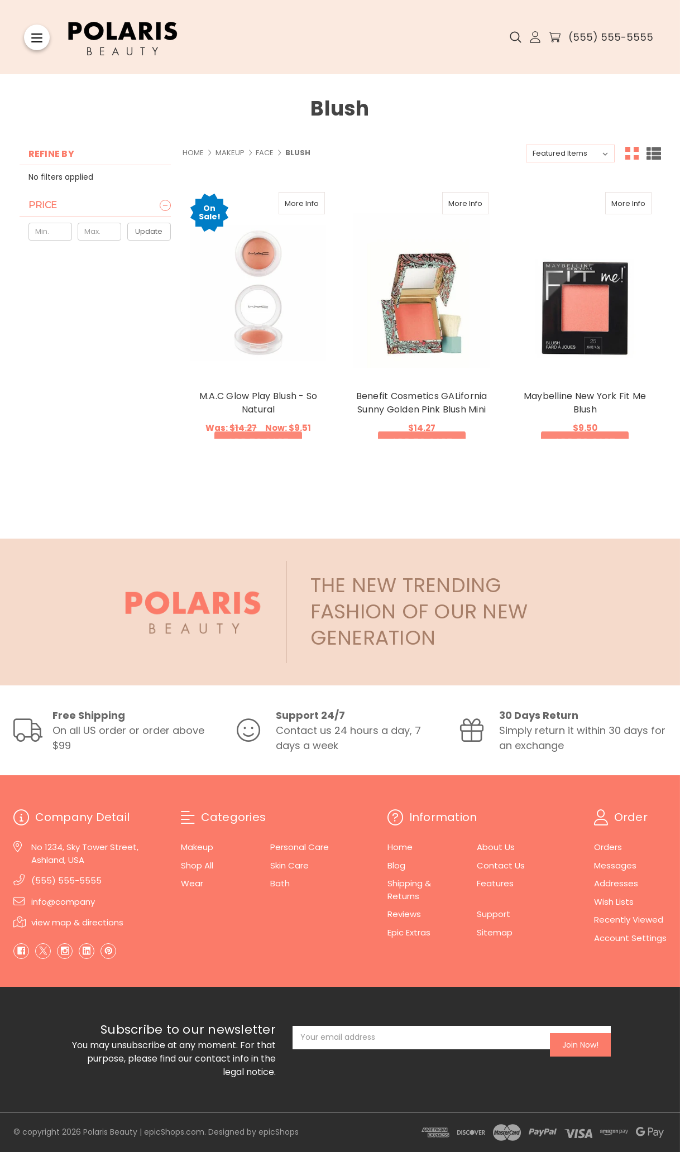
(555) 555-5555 (610, 37)
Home (400, 847)
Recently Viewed (628, 919)
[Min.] (50, 232)
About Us (496, 847)
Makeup (197, 847)
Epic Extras (408, 932)
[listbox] (570, 153)
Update (148, 231)
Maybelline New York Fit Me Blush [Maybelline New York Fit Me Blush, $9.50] (585, 403)
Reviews (404, 914)
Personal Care (299, 847)
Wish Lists (614, 902)
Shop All (197, 865)
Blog (396, 865)
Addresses (616, 883)
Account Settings (630, 938)
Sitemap (495, 932)
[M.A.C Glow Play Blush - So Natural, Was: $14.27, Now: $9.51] (258, 283)
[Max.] (99, 232)
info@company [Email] (63, 902)
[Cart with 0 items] (554, 37)
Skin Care (289, 865)
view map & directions (77, 922)
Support (493, 914)
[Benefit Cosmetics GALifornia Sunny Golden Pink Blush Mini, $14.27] (421, 283)
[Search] (515, 37)
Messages (615, 865)
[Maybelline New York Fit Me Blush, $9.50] (585, 283)
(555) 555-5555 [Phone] (66, 880)
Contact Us (501, 865)
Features (495, 883)
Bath (280, 883)
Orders (608, 847)
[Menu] (37, 37)
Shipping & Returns (409, 889)
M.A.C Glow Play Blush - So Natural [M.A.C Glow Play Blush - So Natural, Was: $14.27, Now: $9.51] (258, 403)
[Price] (99, 205)
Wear (192, 883)
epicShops (278, 1131)
